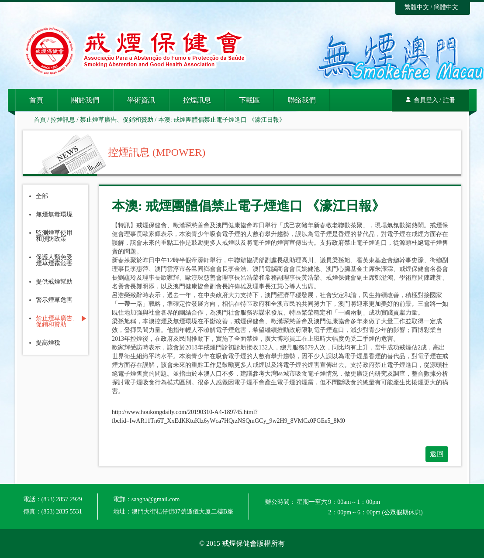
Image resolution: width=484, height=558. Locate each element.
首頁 (36, 100)
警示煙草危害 (54, 300)
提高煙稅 (48, 343)
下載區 (249, 100)
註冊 (449, 100)
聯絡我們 (302, 100)
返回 (437, 454)
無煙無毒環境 (54, 215)
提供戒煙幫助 (54, 282)
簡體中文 (446, 7)
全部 (42, 196)
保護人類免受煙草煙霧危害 (54, 260)
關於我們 (85, 100)
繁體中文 (416, 7)
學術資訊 (141, 100)
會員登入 (426, 100)
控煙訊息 (197, 100)
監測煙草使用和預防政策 (54, 236)
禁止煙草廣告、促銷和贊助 (116, 119)
